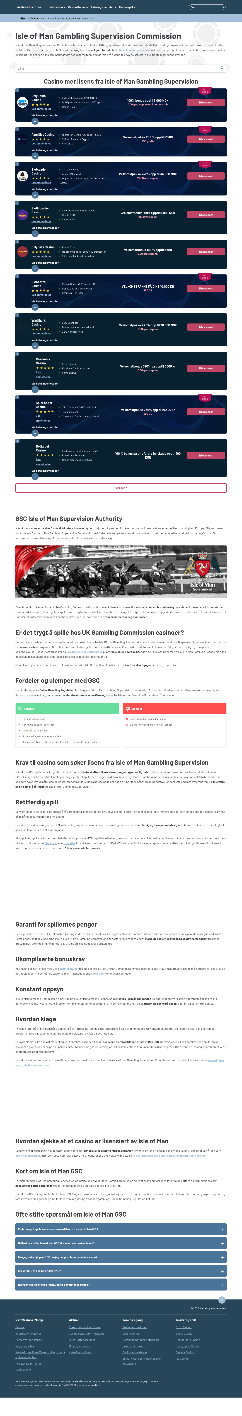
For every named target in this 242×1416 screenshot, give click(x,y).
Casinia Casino (185, 1370)
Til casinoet (206, 102)
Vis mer (121, 506)
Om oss (20, 1345)
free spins (99, 992)
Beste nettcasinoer (134, 1345)
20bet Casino (184, 1352)
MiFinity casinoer (79, 1364)
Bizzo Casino (184, 1345)
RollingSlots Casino (188, 1358)
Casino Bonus (76, 7)
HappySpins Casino (188, 1364)
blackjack (51, 861)
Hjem (23, 18)
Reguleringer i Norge (28, 1382)
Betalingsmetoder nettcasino (140, 1358)
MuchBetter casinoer (82, 1358)
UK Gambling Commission (131, 50)
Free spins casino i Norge (85, 1345)
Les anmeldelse (41, 108)
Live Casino (73, 670)
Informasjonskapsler (28, 1352)
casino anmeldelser (27, 1174)
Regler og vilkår (25, 1364)
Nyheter (34, 18)
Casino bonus (130, 1352)
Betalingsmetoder (102, 7)
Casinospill (126, 7)
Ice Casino (182, 1377)
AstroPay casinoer (80, 1370)
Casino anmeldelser (134, 1370)
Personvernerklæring (28, 1358)
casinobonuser (69, 987)
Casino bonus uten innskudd (87, 1352)
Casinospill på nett (134, 1364)
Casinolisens (23, 1388)
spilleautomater (92, 670)
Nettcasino (56, 7)
